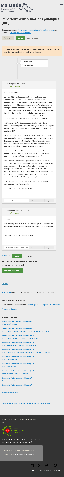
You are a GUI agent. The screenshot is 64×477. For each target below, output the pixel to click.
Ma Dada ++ (6, 292)
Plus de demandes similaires (10, 392)
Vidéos (39, 467)
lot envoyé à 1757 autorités (20, 33)
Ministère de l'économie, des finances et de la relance (20, 338)
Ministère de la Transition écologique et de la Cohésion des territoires (25, 331)
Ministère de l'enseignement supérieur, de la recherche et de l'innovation (26, 352)
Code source (58, 467)
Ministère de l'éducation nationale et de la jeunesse (19, 345)
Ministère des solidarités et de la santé (15, 374)
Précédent (6, 309)
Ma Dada (17, 7)
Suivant (14, 309)
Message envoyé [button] (13, 83)
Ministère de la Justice (9, 324)
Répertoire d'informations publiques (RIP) (18, 321)
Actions (7, 38)
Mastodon (47, 467)
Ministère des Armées (9, 367)
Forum (33, 467)
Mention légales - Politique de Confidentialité (17, 442)
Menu (61, 3)
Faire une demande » (12, 270)
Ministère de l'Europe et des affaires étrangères (36, 30)
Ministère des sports (9, 381)
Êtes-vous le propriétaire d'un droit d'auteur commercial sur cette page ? (26, 403)
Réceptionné (15, 86)
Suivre (20, 38)
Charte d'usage (35, 439)
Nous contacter (22, 439)
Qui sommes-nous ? (8, 439)
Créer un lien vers (36, 201)
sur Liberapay (18, 455)
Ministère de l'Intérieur (9, 359)
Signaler (49, 201)
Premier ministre (7, 388)
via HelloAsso (30, 455)
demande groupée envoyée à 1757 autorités (43, 304)
